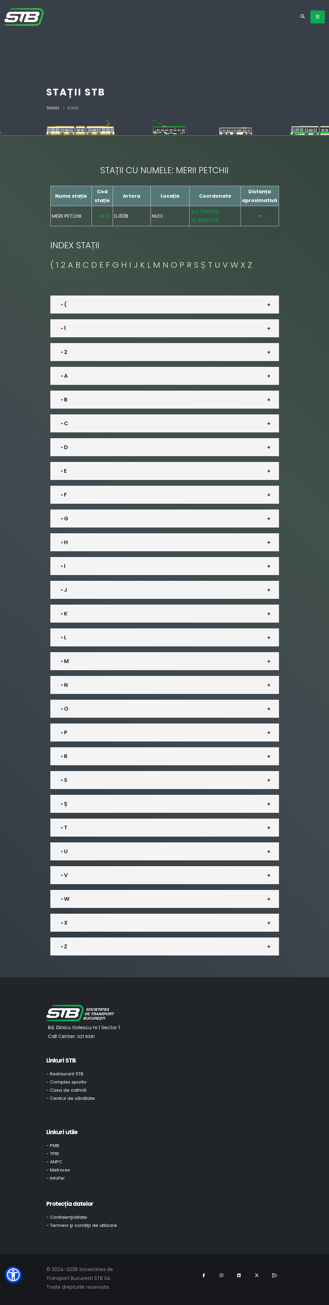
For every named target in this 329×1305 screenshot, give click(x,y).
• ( (64, 304)
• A (64, 376)
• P (64, 732)
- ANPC (54, 1162)
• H (64, 542)
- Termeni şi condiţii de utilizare (81, 1225)
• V (64, 875)
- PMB (52, 1145)
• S (64, 780)
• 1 (63, 328)
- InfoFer (55, 1178)
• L (64, 637)
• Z (64, 946)
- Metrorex (58, 1170)
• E (64, 471)
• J (64, 590)
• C (64, 423)
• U (64, 851)
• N (64, 685)
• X (64, 923)
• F (64, 495)
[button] (13, 1274)
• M (65, 661)
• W (65, 899)
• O (64, 709)
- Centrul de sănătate (70, 1098)
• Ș (64, 804)
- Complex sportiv (66, 1082)
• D (64, 447)
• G (64, 518)
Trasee (53, 108)
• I (63, 566)
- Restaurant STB (64, 1074)
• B (64, 400)
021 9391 (86, 1036)
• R (64, 756)
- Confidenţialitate (66, 1217)
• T (64, 828)
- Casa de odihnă (66, 1090)
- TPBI (52, 1153)
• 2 (64, 352)
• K (64, 614)
